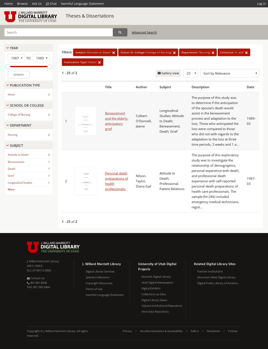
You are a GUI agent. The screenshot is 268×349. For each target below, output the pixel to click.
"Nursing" (197, 52)
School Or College (27, 105)
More (11, 189)
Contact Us (35, 278)
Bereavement (16, 162)
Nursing (12, 135)
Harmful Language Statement (82, 4)
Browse (22, 4)
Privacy (127, 331)
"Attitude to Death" (95, 52)
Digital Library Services (100, 271)
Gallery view (170, 73)
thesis (11, 94)
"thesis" (82, 62)
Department (20, 125)
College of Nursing (19, 114)
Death (11, 169)
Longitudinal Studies (20, 182)
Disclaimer (213, 331)
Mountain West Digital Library (216, 277)
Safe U (195, 331)
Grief (11, 176)
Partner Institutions (210, 271)
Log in (261, 4)
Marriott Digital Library (156, 277)
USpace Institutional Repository (161, 306)
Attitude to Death (18, 155)
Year (14, 48)
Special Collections (97, 277)
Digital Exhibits (150, 288)
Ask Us (37, 4)
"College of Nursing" (148, 52)
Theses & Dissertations (90, 16)
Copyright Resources (99, 283)
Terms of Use (94, 289)
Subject (16, 145)
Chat (51, 4)
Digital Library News (154, 300)
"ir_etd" (234, 52)
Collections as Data (153, 294)
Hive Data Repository (155, 311)
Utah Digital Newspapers (157, 282)
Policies (233, 331)
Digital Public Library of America (217, 283)
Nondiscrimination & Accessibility (161, 331)
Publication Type (25, 85)
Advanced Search (144, 32)
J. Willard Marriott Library (43, 261)
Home (8, 4)
